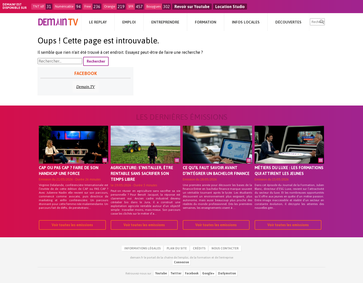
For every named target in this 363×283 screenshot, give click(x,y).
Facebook (192, 273)
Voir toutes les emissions (72, 225)
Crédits (199, 248)
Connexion (181, 262)
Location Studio (230, 6)
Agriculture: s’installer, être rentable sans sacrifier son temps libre (142, 173)
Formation (205, 22)
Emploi (129, 22)
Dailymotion (227, 273)
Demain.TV (85, 87)
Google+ (208, 273)
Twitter (176, 273)
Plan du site (177, 248)
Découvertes (288, 22)
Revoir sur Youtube (191, 6)
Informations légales (142, 248)
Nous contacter (225, 248)
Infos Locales (246, 22)
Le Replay (98, 22)
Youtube (161, 273)
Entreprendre (165, 22)
